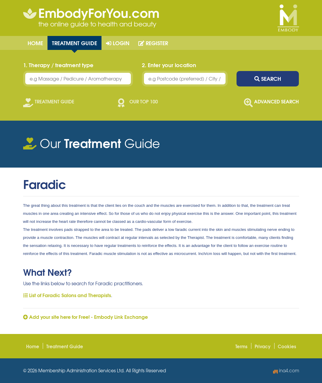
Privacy (263, 346)
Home (35, 43)
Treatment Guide (74, 43)
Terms (241, 346)
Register (153, 43)
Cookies (287, 346)
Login (117, 43)
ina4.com (286, 370)
